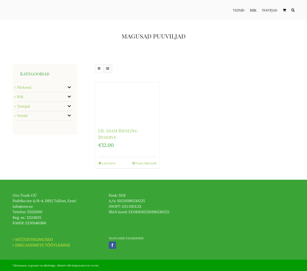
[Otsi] (293, 10)
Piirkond (24, 87)
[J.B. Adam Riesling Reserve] (127, 102)
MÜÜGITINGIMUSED (34, 239)
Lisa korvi (108, 163)
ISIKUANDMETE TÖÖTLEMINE (42, 245)
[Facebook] (112, 245)
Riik (20, 96)
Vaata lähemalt (146, 163)
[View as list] (107, 68)
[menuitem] (241, 10)
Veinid (22, 115)
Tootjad (23, 106)
